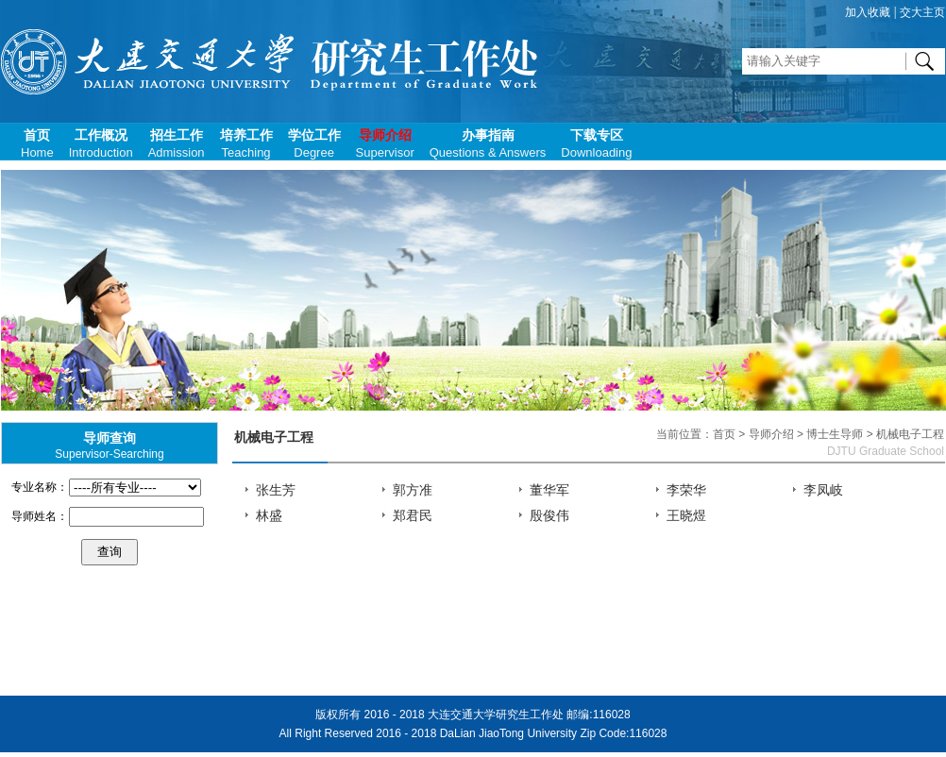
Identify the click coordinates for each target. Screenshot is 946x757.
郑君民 (412, 516)
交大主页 (922, 12)
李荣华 (686, 490)
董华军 (549, 490)
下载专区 (596, 144)
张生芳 (276, 490)
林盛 (269, 516)
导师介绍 (385, 144)
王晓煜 (686, 516)
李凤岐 (823, 490)
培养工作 (246, 144)
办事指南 (488, 144)
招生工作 (176, 144)
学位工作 (314, 144)
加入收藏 (867, 12)
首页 (37, 144)
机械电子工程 (273, 437)
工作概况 (101, 144)
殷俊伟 (549, 516)
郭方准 (412, 490)
